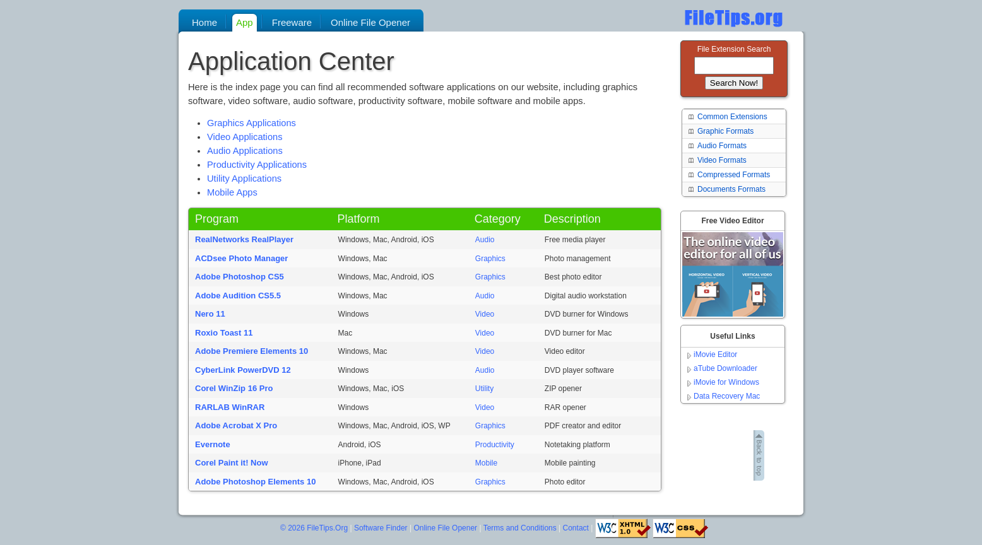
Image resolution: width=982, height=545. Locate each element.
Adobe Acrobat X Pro (236, 425)
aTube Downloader (725, 368)
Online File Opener (445, 528)
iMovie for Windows (726, 382)
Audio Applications (245, 151)
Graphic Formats (725, 131)
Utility (484, 388)
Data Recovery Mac (727, 396)
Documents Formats (731, 189)
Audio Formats (722, 145)
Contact (576, 528)
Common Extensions (732, 116)
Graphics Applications (251, 123)
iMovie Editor (715, 354)
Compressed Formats (733, 174)
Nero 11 (210, 314)
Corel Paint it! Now (231, 462)
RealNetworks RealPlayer (244, 239)
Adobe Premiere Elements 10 (251, 351)
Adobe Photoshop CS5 (239, 276)
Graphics (490, 258)
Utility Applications (244, 178)
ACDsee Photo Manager (241, 258)
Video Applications (245, 137)
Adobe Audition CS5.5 (238, 295)
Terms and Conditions (520, 528)
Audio (485, 239)
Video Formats (722, 160)
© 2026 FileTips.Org (314, 528)
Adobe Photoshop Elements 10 (255, 481)
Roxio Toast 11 (224, 332)
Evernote (212, 444)
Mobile (486, 463)
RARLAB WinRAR (229, 407)
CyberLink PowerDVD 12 (243, 370)
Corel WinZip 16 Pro (234, 388)
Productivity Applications (257, 165)
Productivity (494, 444)
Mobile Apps (232, 192)
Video (484, 314)
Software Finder (381, 528)
